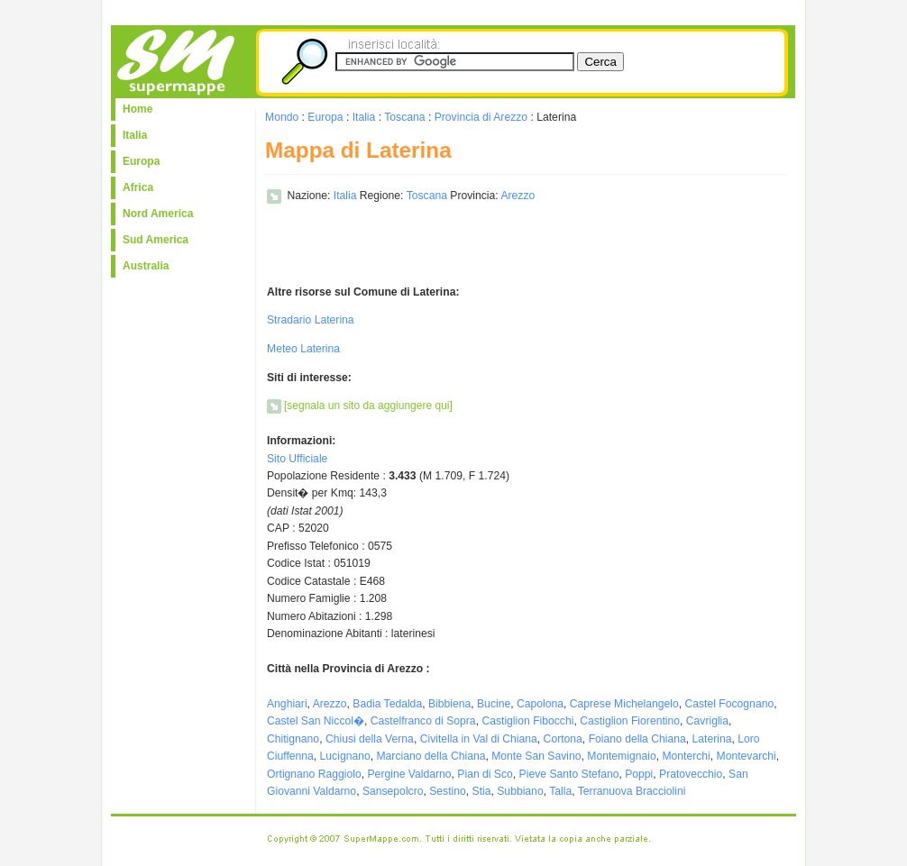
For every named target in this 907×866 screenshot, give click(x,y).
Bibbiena (449, 703)
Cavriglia (707, 721)
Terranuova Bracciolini (632, 791)
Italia (135, 135)
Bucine (493, 703)
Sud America (155, 239)
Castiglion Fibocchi (527, 721)
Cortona (563, 739)
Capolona (540, 703)
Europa (141, 161)
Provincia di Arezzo (481, 117)
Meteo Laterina (303, 348)
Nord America (158, 213)
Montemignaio (621, 756)
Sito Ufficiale (297, 458)
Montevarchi (746, 756)
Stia (481, 791)
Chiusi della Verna (369, 739)
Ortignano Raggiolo (314, 774)
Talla (560, 791)
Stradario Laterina (310, 320)
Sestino (447, 791)
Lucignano (345, 756)
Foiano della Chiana (637, 739)
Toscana (404, 117)
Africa (138, 187)
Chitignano (293, 739)
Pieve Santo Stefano (569, 774)
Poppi (639, 774)
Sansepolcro (393, 791)
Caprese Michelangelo (624, 703)
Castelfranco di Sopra (423, 721)
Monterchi (686, 756)
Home (137, 109)
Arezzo (517, 195)
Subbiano (520, 791)
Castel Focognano (729, 703)
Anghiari (287, 703)
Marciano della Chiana (430, 756)
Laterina (712, 739)
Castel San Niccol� (315, 721)
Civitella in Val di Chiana (478, 739)
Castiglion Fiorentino (630, 721)
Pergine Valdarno (410, 774)
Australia (146, 266)
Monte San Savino (536, 756)
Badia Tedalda (387, 703)
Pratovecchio (690, 774)
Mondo (281, 117)
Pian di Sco (485, 774)
